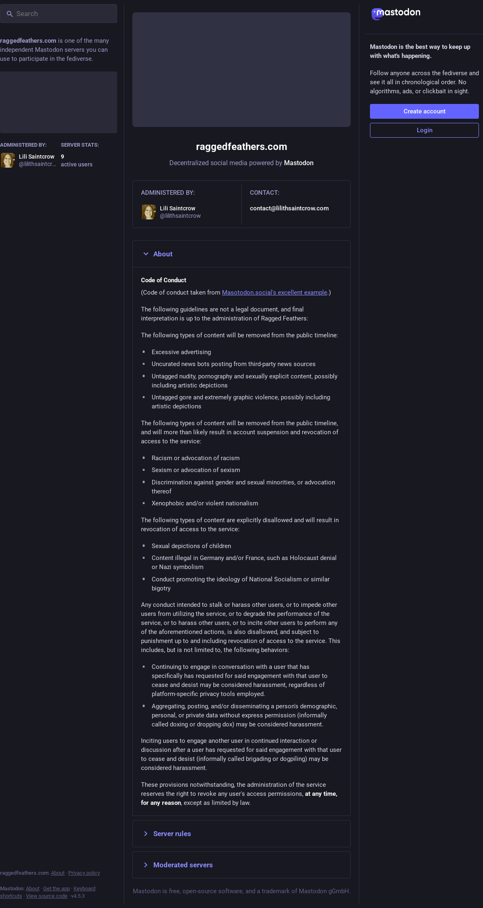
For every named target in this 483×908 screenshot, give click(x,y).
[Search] (58, 13)
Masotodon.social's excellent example (274, 292)
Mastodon (299, 163)
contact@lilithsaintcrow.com (289, 208)
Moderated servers (177, 865)
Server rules (166, 834)
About (157, 254)
